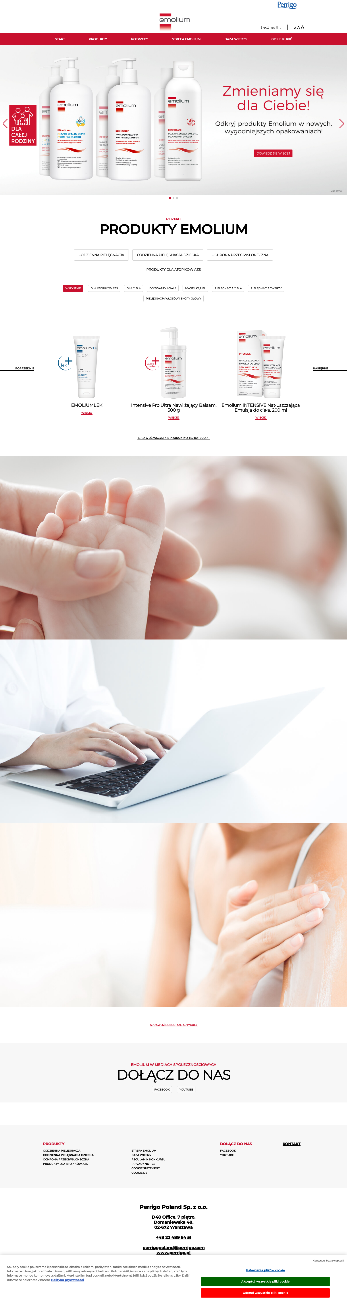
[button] (170, 198)
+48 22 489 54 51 (173, 1237)
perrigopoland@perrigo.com (174, 1247)
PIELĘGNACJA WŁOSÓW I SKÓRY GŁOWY (173, 298)
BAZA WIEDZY (141, 1155)
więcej (86, 412)
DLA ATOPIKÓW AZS (104, 288)
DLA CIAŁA (134, 288)
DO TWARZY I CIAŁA (162, 288)
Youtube (186, 1089)
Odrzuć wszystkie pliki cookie (265, 1292)
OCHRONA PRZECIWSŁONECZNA (240, 255)
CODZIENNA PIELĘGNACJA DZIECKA (168, 255)
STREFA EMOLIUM (143, 1150)
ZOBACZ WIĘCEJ (223, 757)
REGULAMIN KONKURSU (148, 1159)
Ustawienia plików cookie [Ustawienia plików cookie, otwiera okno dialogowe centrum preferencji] (265, 1270)
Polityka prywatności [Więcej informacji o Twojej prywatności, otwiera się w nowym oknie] (67, 1280)
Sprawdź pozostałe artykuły (173, 1025)
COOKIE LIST (140, 1172)
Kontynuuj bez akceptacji (328, 1260)
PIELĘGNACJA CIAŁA (228, 288)
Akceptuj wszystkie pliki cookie (265, 1281)
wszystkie (73, 288)
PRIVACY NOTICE (143, 1164)
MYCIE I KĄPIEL (195, 288)
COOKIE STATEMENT (145, 1168)
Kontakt (292, 1144)
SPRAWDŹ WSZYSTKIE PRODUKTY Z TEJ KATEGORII (173, 438)
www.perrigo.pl (173, 1252)
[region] (173, 1278)
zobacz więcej (223, 564)
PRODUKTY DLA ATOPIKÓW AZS (173, 269)
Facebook (162, 1089)
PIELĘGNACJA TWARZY (266, 288)
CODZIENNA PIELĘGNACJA (101, 255)
